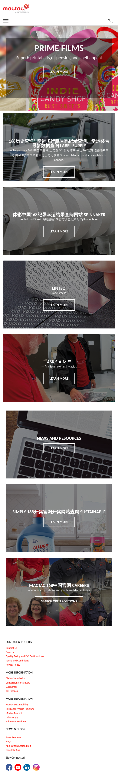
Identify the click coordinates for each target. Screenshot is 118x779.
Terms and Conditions (17, 660)
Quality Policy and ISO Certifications (25, 656)
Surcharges (11, 686)
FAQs (8, 741)
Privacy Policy (13, 664)
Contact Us (11, 648)
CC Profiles (12, 691)
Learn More (59, 72)
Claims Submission (15, 678)
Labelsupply (12, 717)
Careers (10, 652)
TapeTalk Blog (13, 750)
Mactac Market (14, 713)
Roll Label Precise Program (20, 709)
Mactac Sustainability (17, 704)
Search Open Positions (59, 601)
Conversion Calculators (18, 682)
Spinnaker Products (16, 721)
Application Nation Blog (18, 745)
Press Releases (13, 737)
